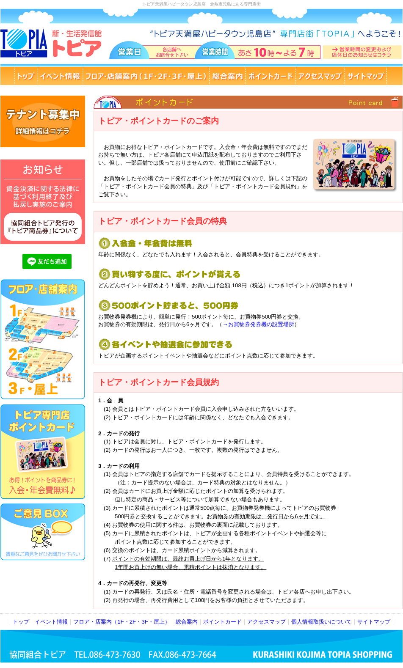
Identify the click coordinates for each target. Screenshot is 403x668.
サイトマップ (373, 622)
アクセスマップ (266, 622)
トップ (21, 622)
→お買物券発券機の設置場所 (258, 324)
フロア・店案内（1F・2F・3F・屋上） (121, 622)
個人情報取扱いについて (321, 622)
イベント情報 (51, 622)
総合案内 (187, 622)
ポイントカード (222, 622)
